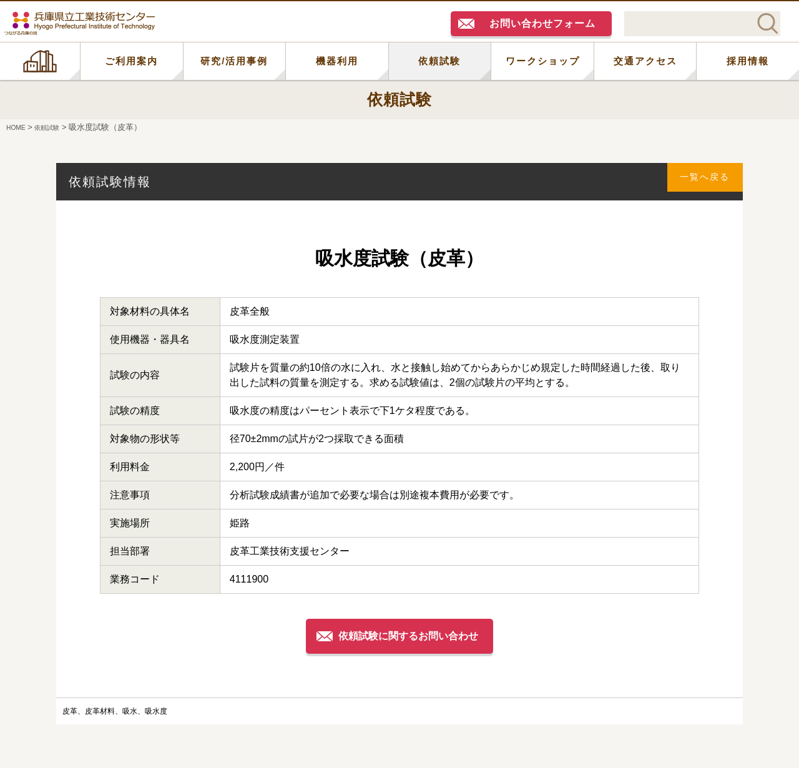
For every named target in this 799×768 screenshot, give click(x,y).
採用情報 (748, 61)
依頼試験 (439, 61)
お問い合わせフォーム (542, 23)
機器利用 (337, 61)
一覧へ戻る (700, 181)
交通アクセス (645, 61)
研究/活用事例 (234, 61)
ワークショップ (543, 61)
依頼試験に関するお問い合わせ (411, 635)
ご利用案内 (131, 61)
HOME (40, 61)
